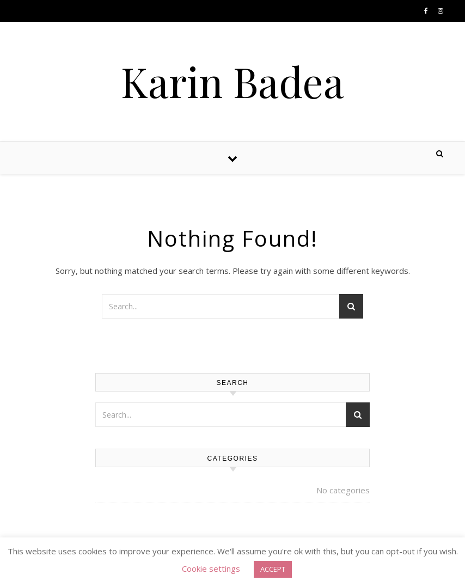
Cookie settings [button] (211, 568)
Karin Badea (232, 81)
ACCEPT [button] (272, 569)
